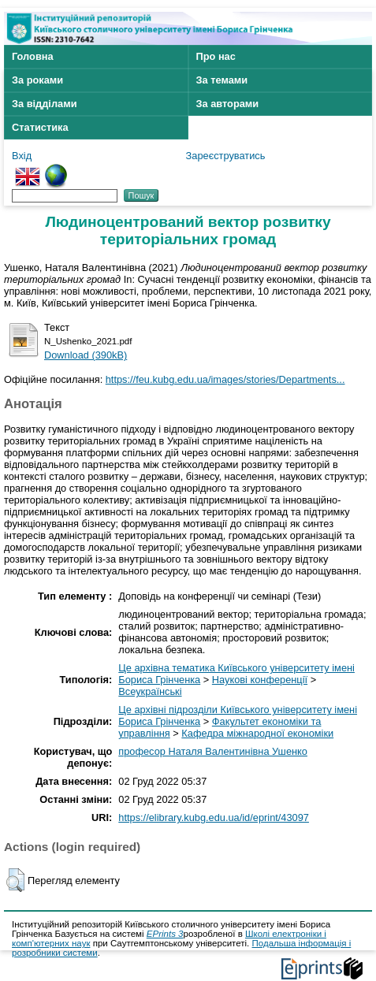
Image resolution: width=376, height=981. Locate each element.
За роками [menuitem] (37, 80)
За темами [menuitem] (222, 80)
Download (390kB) (85, 355)
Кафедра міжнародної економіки (257, 733)
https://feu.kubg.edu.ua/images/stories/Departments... (225, 379)
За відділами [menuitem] (44, 104)
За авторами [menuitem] (227, 104)
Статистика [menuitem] (40, 127)
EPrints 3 (165, 933)
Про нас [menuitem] (216, 56)
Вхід (22, 156)
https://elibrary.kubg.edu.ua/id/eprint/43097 (213, 817)
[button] (15, 880)
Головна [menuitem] (33, 56)
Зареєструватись (226, 156)
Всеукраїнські (149, 691)
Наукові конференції (259, 680)
